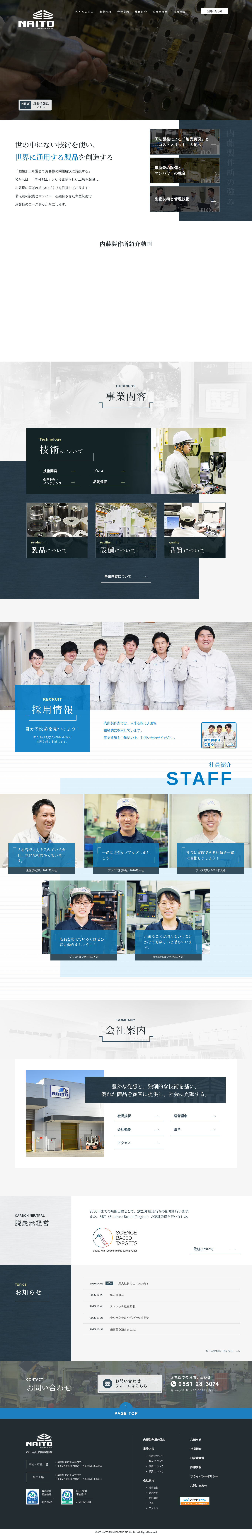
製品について (156, 1461)
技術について (156, 1456)
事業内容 (105, 12)
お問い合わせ (198, 1485)
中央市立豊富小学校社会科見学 (130, 1318)
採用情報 (179, 12)
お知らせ (195, 1439)
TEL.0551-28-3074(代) (67, 1466)
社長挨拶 (124, 1116)
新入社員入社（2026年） (134, 1283)
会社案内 (123, 12)
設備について (156, 1466)
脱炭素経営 (160, 12)
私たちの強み (84, 12)
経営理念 (180, 1116)
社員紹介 (141, 12)
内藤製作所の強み (154, 1439)
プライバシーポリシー (204, 1476)
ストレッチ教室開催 (123, 1306)
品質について (156, 1471)
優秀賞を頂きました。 (125, 1330)
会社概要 (124, 1129)
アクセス (124, 1143)
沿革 (177, 1129)
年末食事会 (118, 1295)
